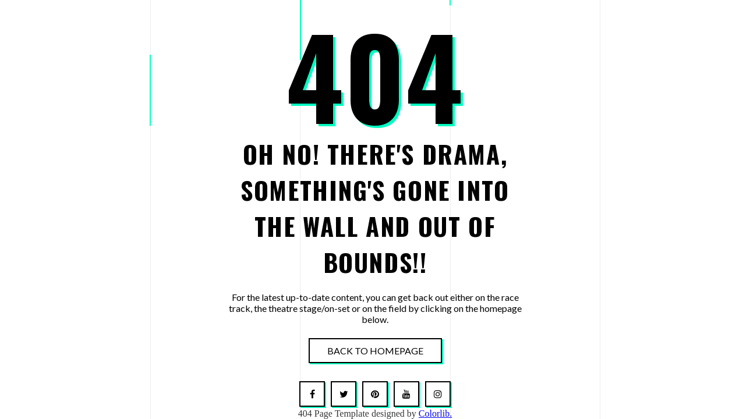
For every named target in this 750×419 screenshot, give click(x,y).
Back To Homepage (375, 350)
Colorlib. (435, 413)
